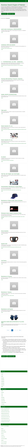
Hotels (2, 395)
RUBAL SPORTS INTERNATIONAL (9, 94)
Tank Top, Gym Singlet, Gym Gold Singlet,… (11, 173)
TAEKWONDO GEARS (10, 65)
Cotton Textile (3, 400)
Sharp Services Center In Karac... (5, 411)
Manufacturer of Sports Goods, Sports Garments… (12, 200)
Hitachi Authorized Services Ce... (5, 418)
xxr (1, 160)
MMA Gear (23, 129)
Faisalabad (2, 379)
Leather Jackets (12, 295)
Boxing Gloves (6, 129)
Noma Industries (4, 231)
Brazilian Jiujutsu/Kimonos (18, 129)
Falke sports (4, 110)
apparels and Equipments (11, 129)
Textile (2, 390)
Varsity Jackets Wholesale (4, 216)
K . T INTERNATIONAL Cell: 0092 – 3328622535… (12, 61)
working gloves (8, 48)
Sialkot (2, 32)
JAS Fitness (3, 260)
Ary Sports (3, 156)
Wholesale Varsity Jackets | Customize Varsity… (11, 213)
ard (2, 160)
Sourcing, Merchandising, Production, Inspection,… (12, 78)
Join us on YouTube (3, 443)
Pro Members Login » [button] (11, 356)
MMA (5, 48)
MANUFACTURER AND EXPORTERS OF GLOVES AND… (12, 322)
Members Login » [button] (11, 13)
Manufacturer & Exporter (6, 276)
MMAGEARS (3, 65)
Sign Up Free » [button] (4, 13)
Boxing (2, 295)
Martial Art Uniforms (7, 295)
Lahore (2, 374)
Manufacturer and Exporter (7, 309)
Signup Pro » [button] (4, 356)
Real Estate (2, 397)
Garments (2, 392)
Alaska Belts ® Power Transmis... (5, 421)
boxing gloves (3, 48)
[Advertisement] (14, 363)
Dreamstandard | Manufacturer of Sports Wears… (12, 186)
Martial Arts (2, 129)
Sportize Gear (4, 243)
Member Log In (3, 430)
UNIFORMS (21, 65)
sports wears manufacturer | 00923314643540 (11, 29)
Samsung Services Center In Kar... (5, 416)
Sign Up (2, 428)
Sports (25, 129)
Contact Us (2, 435)
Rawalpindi (2, 381)
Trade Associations (3, 402)
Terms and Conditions (4, 438)
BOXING (6, 65)
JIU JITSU (18, 65)
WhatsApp (10, 352)
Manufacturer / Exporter (6, 292)
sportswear (4, 160)
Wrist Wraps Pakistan (17, 216)
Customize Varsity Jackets (11, 216)
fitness (11, 48)
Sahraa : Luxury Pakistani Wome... (5, 408)
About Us (2, 433)
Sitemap (2, 440)
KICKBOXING (15, 65)
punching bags (11, 160)
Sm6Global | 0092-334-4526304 (8, 44)
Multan (2, 386)
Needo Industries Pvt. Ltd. (7, 126)
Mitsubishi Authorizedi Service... (5, 413)
